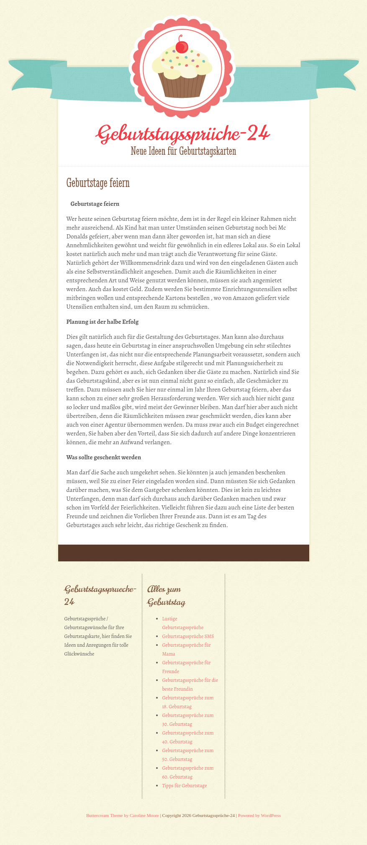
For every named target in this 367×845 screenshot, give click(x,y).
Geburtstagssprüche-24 (183, 133)
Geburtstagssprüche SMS (188, 636)
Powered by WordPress (259, 815)
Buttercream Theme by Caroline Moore (122, 815)
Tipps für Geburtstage (184, 785)
